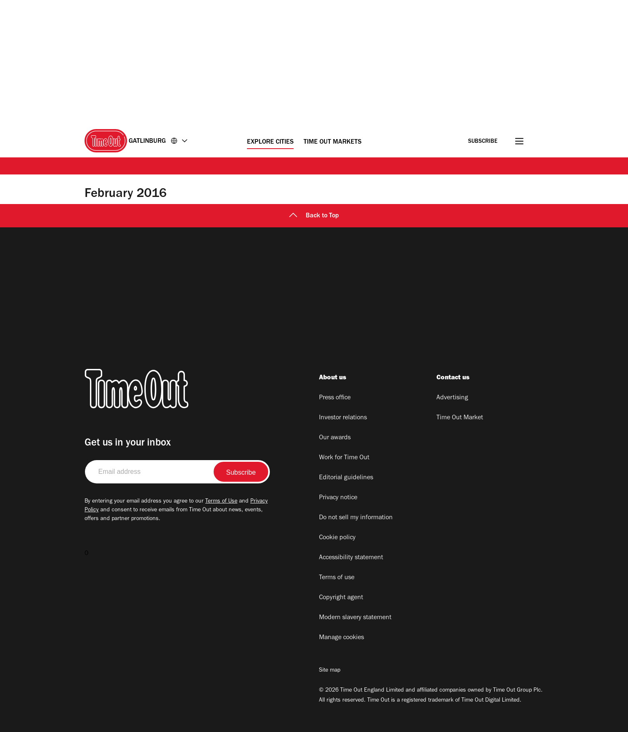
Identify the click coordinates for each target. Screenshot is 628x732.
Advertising (452, 398)
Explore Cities (270, 142)
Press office (335, 398)
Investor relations (343, 418)
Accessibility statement (351, 558)
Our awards (335, 438)
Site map (329, 671)
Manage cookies (341, 638)
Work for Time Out (344, 458)
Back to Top (314, 216)
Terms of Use (221, 502)
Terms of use (336, 578)
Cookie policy (337, 538)
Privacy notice (338, 498)
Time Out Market (459, 418)
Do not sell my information (356, 518)
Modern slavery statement (355, 618)
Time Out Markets (332, 142)
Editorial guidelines (346, 478)
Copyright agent (341, 598)
